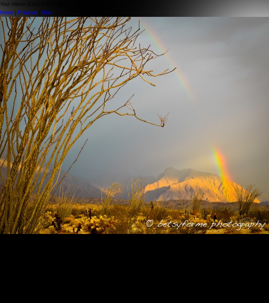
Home (6, 13)
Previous (27, 13)
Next (46, 13)
